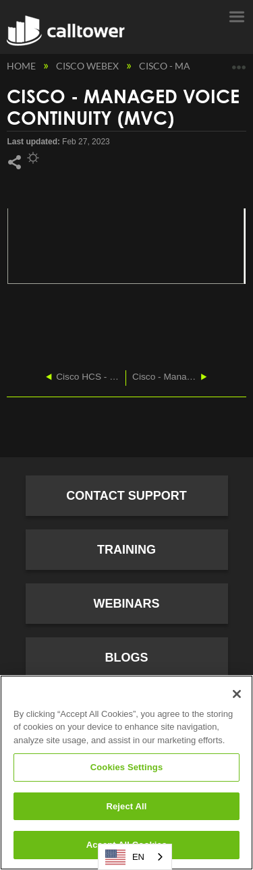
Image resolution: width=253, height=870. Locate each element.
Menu (236, 15)
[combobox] (135, 857)
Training (126, 549)
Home (22, 65)
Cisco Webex (88, 65)
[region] (126, 772)
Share (14, 162)
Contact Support (126, 495)
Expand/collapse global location (238, 62)
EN (124, 857)
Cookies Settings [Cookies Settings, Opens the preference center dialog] (126, 767)
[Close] (237, 694)
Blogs (126, 657)
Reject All (126, 806)
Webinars (127, 603)
